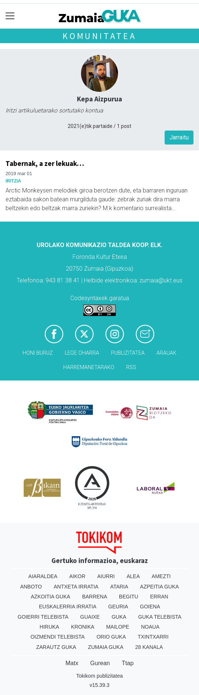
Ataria (119, 587)
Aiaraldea (43, 576)
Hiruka (49, 627)
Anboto (31, 587)
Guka (119, 617)
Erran (159, 597)
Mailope (117, 627)
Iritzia (13, 181)
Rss (131, 367)
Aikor (77, 576)
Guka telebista (159, 617)
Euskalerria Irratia (67, 606)
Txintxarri (153, 637)
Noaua (150, 627)
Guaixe (90, 617)
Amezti (161, 576)
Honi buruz (38, 353)
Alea (133, 576)
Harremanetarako (88, 367)
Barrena (94, 597)
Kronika (82, 627)
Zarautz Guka (56, 647)
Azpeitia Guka (159, 587)
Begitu (128, 597)
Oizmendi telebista (57, 637)
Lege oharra (82, 353)
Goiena (150, 606)
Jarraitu (179, 137)
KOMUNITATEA (99, 36)
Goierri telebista (43, 617)
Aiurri (106, 576)
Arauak (166, 353)
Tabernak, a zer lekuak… (45, 163)
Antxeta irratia (76, 587)
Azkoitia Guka (50, 597)
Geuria (118, 606)
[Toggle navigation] (10, 16)
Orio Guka (111, 637)
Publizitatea (128, 353)
